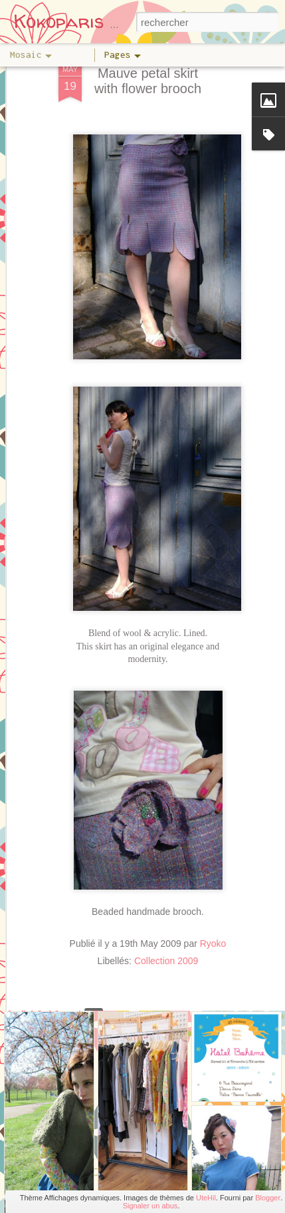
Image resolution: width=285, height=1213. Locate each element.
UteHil (206, 1198)
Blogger (267, 1198)
